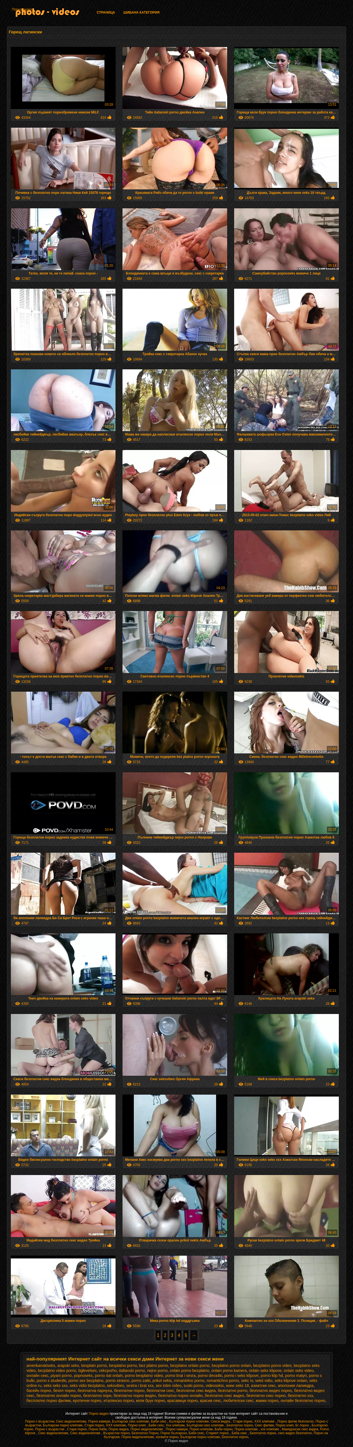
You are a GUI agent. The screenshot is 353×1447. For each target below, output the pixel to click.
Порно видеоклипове (147, 1429)
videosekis (215, 1385)
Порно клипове (201, 1429)
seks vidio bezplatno (87, 1385)
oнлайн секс (37, 1375)
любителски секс (238, 1400)
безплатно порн (97, 1395)
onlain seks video (299, 1370)
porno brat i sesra (180, 1375)
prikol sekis (162, 1380)
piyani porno (61, 1375)
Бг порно (303, 1425)
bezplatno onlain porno (190, 1365)
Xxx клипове (175, 1425)
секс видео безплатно (295, 1433)
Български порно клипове (189, 1421)
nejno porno (157, 1370)
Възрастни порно (116, 1433)
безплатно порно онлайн (180, 1395)
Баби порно (224, 1429)
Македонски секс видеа (300, 1429)
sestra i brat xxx (140, 1385)
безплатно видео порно (270, 1390)
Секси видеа (221, 1421)
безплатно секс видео (224, 1395)
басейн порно (38, 1390)
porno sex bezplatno (85, 1380)
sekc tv (247, 1380)
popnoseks (83, 1375)
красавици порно (182, 1400)
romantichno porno (223, 1380)
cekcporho (108, 1370)
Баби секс (159, 1421)
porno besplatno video (144, 1375)
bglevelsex (87, 1370)
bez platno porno (153, 1365)
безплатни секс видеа (196, 1390)
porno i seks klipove (241, 1375)
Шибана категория (141, 12)
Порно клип (137, 1425)
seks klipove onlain (291, 1380)
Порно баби (98, 1429)
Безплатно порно (240, 1425)
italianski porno (132, 1370)
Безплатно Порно (145, 1433)
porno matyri (296, 1375)
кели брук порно (150, 1400)
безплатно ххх (300, 1395)
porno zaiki (141, 1380)
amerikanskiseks (40, 1365)
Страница (106, 12)
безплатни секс (160, 1390)
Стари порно (243, 1421)
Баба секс (240, 1433)
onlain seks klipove (265, 1370)
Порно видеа (22, 9)
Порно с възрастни (39, 1421)
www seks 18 (237, 1385)
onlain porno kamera (229, 1370)
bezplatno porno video (272, 1365)
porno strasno (117, 1380)
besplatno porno (123, 1365)
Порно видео (99, 1414)
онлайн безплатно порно (303, 1400)
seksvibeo (115, 1385)
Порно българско (174, 1433)
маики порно (267, 1400)
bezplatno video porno (57, 1370)
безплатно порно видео (135, 1395)
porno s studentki (51, 1380)
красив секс (210, 1400)
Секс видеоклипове (71, 1421)
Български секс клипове (130, 1421)
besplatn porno (94, 1365)
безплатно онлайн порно (58, 1395)
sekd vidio (263, 1380)
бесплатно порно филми (48, 1400)
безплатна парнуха (94, 1390)
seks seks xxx (55, 1385)
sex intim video (169, 1385)
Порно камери (99, 1421)
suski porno (194, 1385)
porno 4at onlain (109, 1375)
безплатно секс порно (266, 1395)
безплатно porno (232, 1390)
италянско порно (119, 1400)
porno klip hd (272, 1375)
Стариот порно (218, 1433)
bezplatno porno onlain (231, 1365)
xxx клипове (270, 1429)
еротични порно (87, 1400)
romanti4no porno (189, 1380)
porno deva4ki (210, 1375)
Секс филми (264, 1425)
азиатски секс (263, 1385)
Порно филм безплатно (295, 1421)
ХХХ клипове (265, 1421)
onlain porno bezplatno (189, 1370)
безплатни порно (129, 1390)
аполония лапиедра (296, 1385)
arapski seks (68, 1365)
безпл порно (64, 1390)
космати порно (167, 1437)
